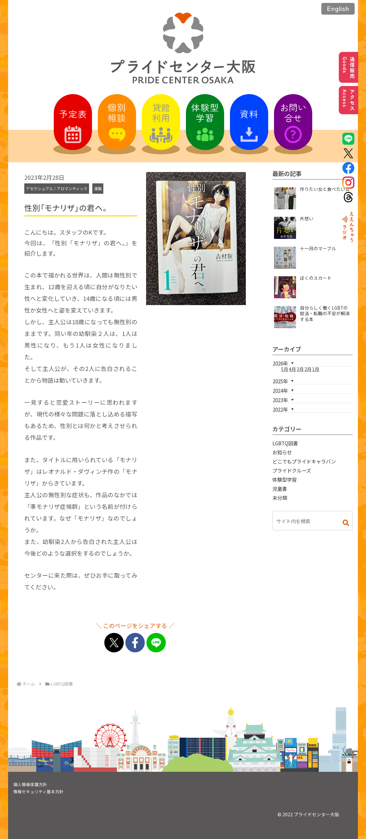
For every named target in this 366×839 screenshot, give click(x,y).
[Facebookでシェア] (135, 642)
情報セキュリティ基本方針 (38, 791)
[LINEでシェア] (156, 642)
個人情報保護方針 (30, 784)
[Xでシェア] (114, 642)
